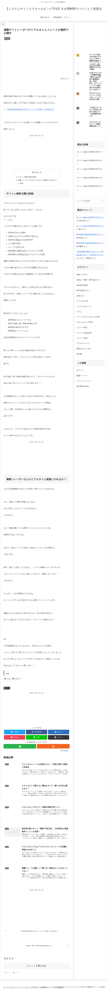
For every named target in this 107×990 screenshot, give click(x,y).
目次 (34, 172)
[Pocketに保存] (14, 737)
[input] (90, 201)
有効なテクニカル (83, 349)
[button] (58, 737)
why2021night (82, 285)
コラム (6, 688)
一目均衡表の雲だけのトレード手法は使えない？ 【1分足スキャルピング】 (89, 255)
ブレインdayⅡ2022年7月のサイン (90, 217)
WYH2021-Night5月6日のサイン (89, 234)
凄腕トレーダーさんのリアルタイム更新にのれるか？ (37, 180)
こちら (10, 220)
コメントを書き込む (36, 965)
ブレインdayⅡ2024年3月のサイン (89, 187)
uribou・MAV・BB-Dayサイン (88, 280)
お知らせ (80, 296)
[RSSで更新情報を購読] (53, 746)
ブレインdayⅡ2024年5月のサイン (89, 170)
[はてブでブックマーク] (58, 732)
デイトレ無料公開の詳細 (27, 177)
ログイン (80, 370)
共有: (22, 183)
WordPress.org (82, 386)
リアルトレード (82, 343)
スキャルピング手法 (84, 322)
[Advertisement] (37, 86)
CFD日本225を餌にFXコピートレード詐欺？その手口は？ (31, 109)
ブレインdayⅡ (82, 338)
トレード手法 (81, 327)
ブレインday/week (83, 333)
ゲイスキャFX (82, 301)
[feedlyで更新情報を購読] (20, 746)
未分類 (79, 354)
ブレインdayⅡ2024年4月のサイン (89, 179)
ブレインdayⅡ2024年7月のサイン (89, 153)
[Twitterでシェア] (14, 732)
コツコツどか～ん (83, 306)
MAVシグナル (82, 275)
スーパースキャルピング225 (88, 317)
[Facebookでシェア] (36, 732)
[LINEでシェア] (36, 737)
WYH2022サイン (83, 290)
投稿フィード (81, 376)
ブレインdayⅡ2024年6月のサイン (89, 162)
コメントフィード (83, 381)
